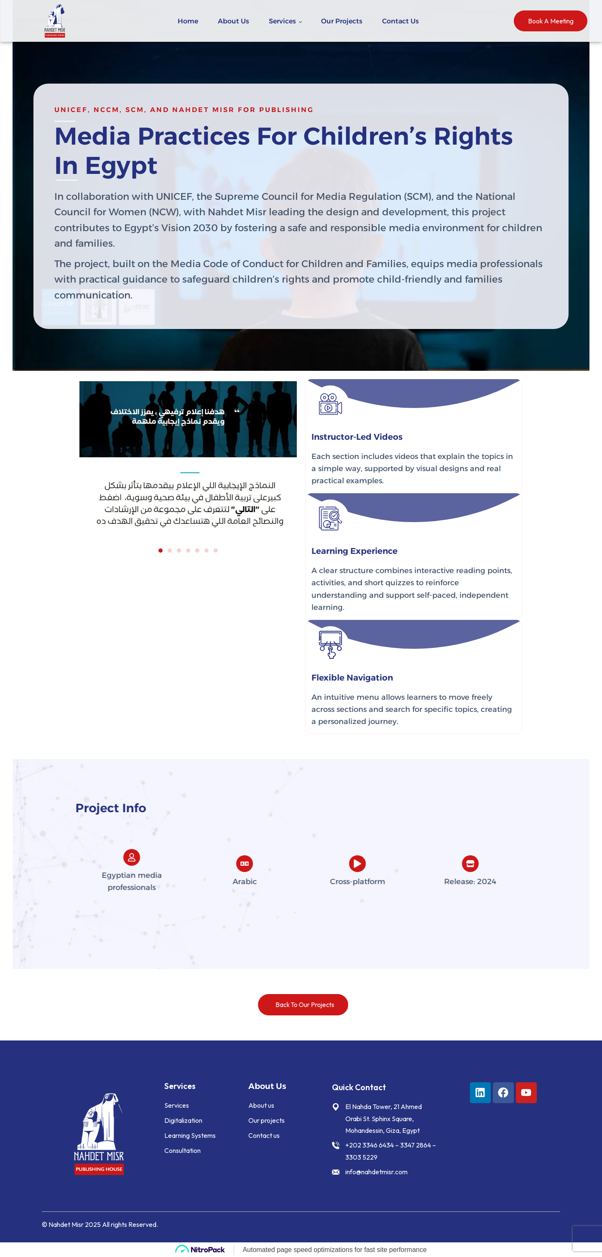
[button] (160, 550)
